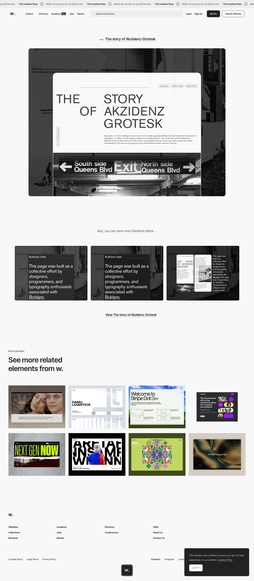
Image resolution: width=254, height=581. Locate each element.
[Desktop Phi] (157, 454)
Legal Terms (33, 559)
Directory (43, 13)
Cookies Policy (15, 559)
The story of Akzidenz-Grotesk (130, 39)
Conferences (111, 532)
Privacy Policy (49, 559)
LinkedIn (182, 559)
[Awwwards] (12, 13)
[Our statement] (51, 273)
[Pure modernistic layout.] (127, 273)
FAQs (155, 527)
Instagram (169, 559)
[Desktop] (36, 406)
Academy (58, 13)
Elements (13, 538)
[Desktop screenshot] (97, 406)
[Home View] (217, 454)
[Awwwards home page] (127, 570)
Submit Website (233, 13)
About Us (158, 532)
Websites (13, 527)
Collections (14, 532)
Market (80, 13)
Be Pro (213, 13)
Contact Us (159, 538)
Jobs (71, 13)
